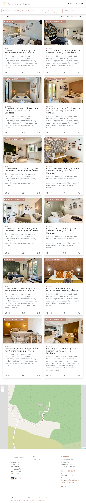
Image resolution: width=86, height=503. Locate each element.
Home (70, 4)
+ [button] (2, 387)
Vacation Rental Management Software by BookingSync (28, 500)
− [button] (2, 390)
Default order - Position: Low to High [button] (71, 16)
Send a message (67, 482)
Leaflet (84, 448)
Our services (35, 459)
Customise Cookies (45, 498)
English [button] (79, 4)
